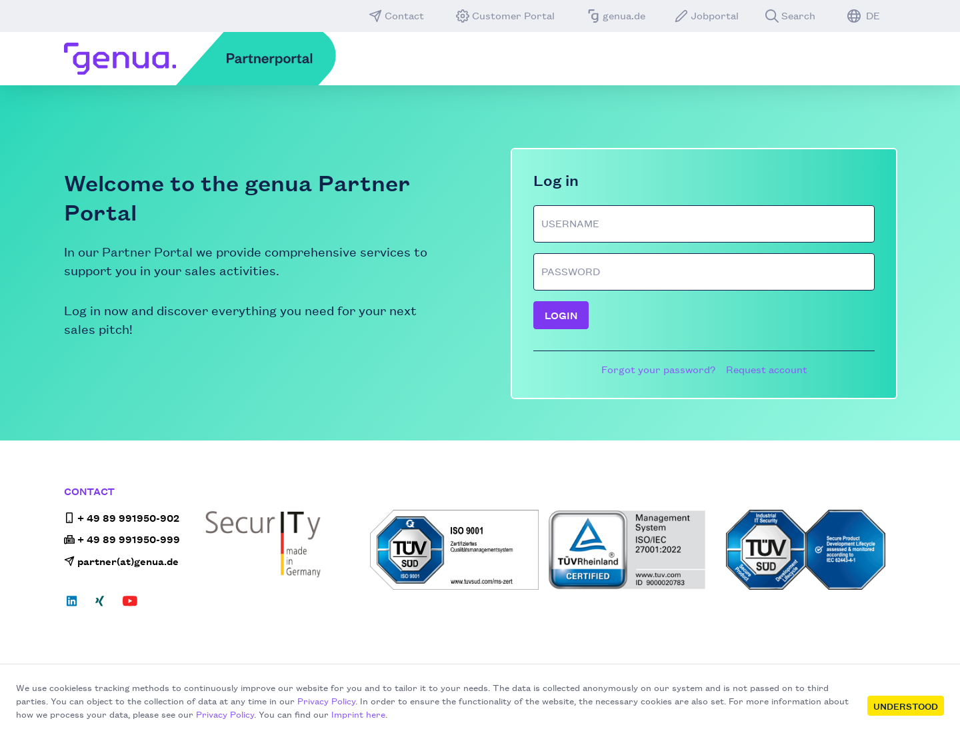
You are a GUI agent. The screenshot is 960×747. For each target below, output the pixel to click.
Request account (766, 369)
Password (570, 271)
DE (863, 15)
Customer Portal (505, 15)
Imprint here (358, 713)
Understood (905, 705)
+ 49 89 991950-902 (121, 517)
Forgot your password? (658, 369)
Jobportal (707, 15)
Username (570, 223)
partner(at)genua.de (121, 561)
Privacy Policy (326, 700)
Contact (396, 15)
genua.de (616, 15)
